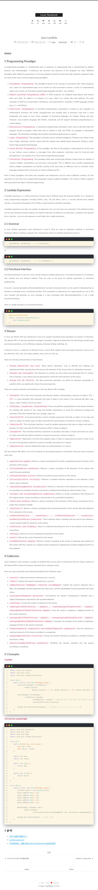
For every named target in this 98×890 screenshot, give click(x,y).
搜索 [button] (65, 21)
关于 (38, 21)
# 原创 (49, 852)
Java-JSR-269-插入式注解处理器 (17, 858)
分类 (49, 21)
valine (26, 869)
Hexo (42, 886)
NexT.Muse (49, 886)
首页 (32, 21)
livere (71, 869)
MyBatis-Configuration (84, 858)
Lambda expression (16, 838)
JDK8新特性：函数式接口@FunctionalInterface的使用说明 (32, 842)
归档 (60, 21)
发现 (54, 21)
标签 (43, 21)
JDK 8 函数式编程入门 (18, 835)
